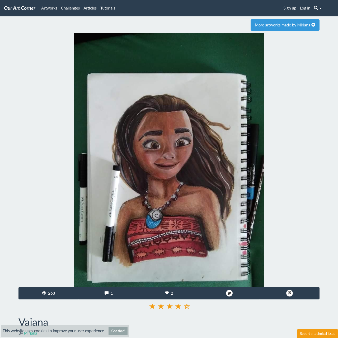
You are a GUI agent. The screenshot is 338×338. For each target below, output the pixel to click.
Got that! (118, 331)
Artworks (49, 8)
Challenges (70, 8)
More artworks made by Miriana (285, 24)
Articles (90, 8)
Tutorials (107, 8)
